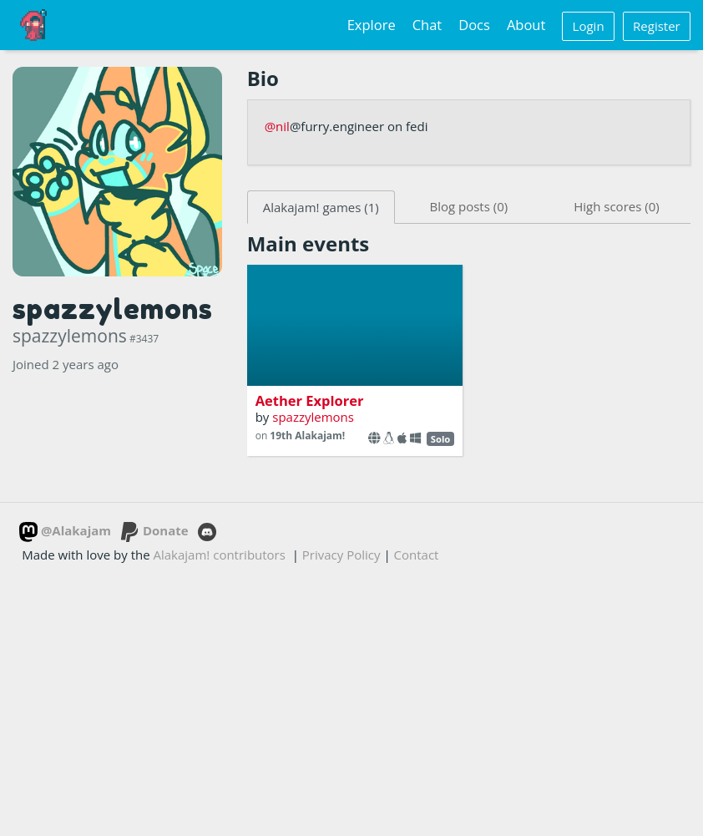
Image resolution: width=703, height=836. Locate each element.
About (526, 24)
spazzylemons (313, 416)
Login (588, 26)
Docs (474, 24)
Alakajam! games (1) (321, 207)
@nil (277, 126)
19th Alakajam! (307, 435)
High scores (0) (616, 206)
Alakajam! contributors (220, 554)
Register (656, 26)
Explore (371, 24)
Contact (416, 554)
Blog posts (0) (468, 206)
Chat (427, 24)
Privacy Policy (341, 554)
